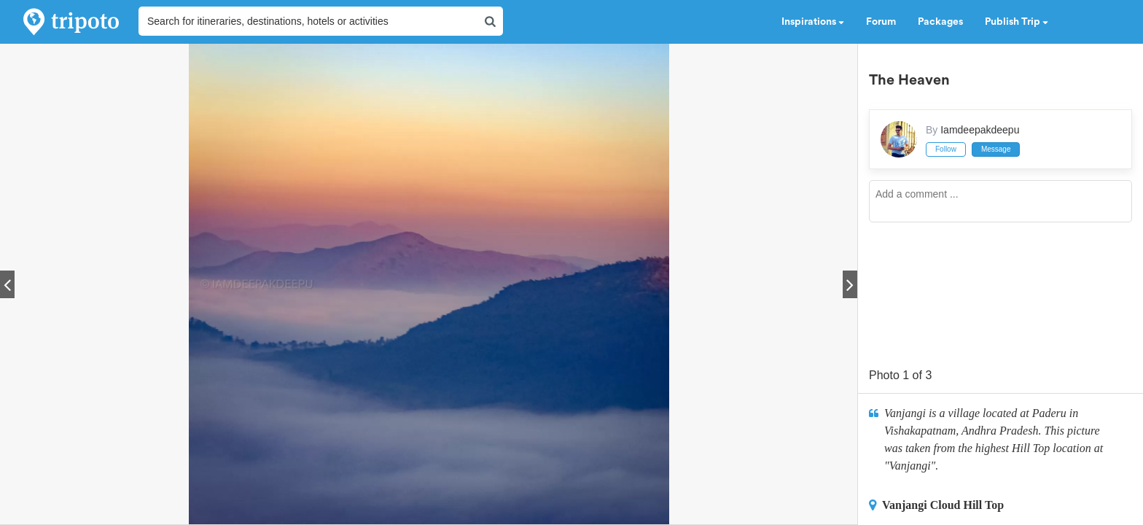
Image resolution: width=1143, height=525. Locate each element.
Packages (940, 22)
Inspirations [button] (812, 22)
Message (996, 149)
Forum (881, 22)
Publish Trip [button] (1016, 22)
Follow (945, 149)
